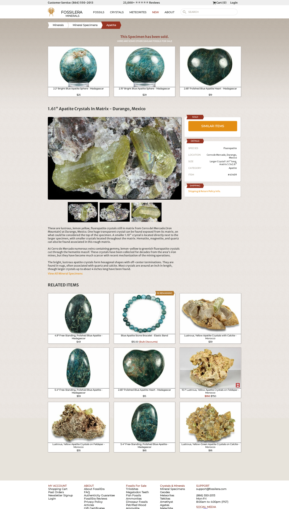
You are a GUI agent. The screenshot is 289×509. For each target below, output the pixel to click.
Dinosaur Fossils (137, 502)
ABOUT (169, 12)
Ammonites (134, 498)
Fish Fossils (133, 495)
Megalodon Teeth (137, 492)
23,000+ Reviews (141, 2)
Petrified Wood (136, 505)
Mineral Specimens (172, 489)
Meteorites (167, 495)
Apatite (233, 168)
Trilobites (132, 489)
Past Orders (56, 492)
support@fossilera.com (211, 489)
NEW (155, 12)
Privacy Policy (93, 502)
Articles (89, 505)
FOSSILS (98, 12)
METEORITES (137, 12)
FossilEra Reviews (95, 498)
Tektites (165, 498)
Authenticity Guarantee (99, 495)
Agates (164, 505)
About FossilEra (94, 489)
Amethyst (166, 502)
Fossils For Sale (136, 485)
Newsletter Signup (60, 495)
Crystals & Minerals (172, 485)
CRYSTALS (117, 12)
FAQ (87, 492)
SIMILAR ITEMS (212, 126)
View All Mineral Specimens (65, 273)
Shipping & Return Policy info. (204, 191)
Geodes (165, 492)
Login (234, 2)
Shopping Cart (57, 489)
